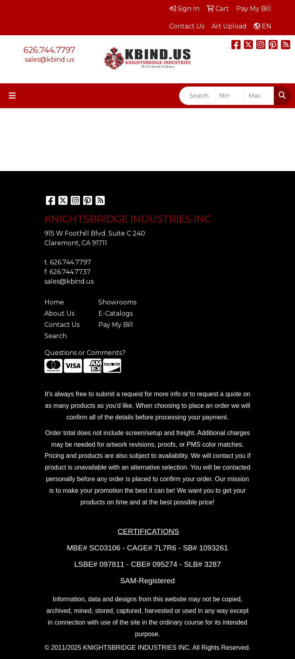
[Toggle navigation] (12, 95)
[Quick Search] (197, 96)
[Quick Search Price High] (259, 96)
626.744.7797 (49, 50)
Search (55, 336)
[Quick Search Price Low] (230, 96)
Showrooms (117, 302)
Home (54, 302)
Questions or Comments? (85, 353)
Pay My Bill (115, 324)
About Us (59, 313)
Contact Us (62, 324)
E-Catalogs (115, 313)
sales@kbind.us (49, 59)
